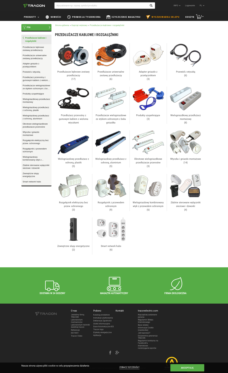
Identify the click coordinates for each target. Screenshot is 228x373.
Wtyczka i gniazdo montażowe (31, 133)
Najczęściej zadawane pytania (147, 316)
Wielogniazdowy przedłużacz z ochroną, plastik (36, 109)
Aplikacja (97, 335)
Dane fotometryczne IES (103, 326)
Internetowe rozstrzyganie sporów (147, 347)
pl (201, 5)
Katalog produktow (101, 315)
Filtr (29, 27)
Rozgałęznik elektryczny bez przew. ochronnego (36, 142)
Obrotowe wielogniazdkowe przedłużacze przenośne (35, 125)
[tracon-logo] (34, 6)
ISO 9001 (75, 333)
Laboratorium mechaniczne (77, 321)
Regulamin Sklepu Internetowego (145, 321)
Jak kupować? (144, 333)
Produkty (30, 17)
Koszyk (189, 17)
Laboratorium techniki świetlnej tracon (80, 326)
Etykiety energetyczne (102, 332)
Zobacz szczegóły (129, 367)
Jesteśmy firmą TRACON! (77, 316)
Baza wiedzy (143, 325)
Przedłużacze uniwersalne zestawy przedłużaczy (35, 57)
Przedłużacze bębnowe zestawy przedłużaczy (33, 48)
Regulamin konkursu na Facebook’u (148, 342)
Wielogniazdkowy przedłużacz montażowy (36, 100)
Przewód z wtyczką (31, 72)
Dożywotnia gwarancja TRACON (148, 337)
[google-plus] (117, 353)
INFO (176, 5)
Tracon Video (76, 336)
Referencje (75, 330)
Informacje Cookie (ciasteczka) (145, 329)
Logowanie (190, 5)
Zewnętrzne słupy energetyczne (31, 175)
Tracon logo (98, 329)
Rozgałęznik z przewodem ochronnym (35, 150)
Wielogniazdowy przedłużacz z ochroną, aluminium (36, 117)
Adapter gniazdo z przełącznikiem (31, 65)
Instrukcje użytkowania (103, 318)
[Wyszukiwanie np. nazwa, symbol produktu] (104, 5)
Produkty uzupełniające (33, 94)
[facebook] (110, 353)
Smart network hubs (32, 181)
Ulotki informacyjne (101, 324)
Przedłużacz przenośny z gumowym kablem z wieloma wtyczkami (36, 79)
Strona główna (62, 25)
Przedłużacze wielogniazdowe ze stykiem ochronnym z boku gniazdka (36, 87)
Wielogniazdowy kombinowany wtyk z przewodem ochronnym (33, 158)
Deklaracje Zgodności (102, 321)
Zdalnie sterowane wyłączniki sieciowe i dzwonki (36, 166)
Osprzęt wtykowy (79, 25)
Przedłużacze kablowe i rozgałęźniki (107, 25)
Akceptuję (187, 368)
